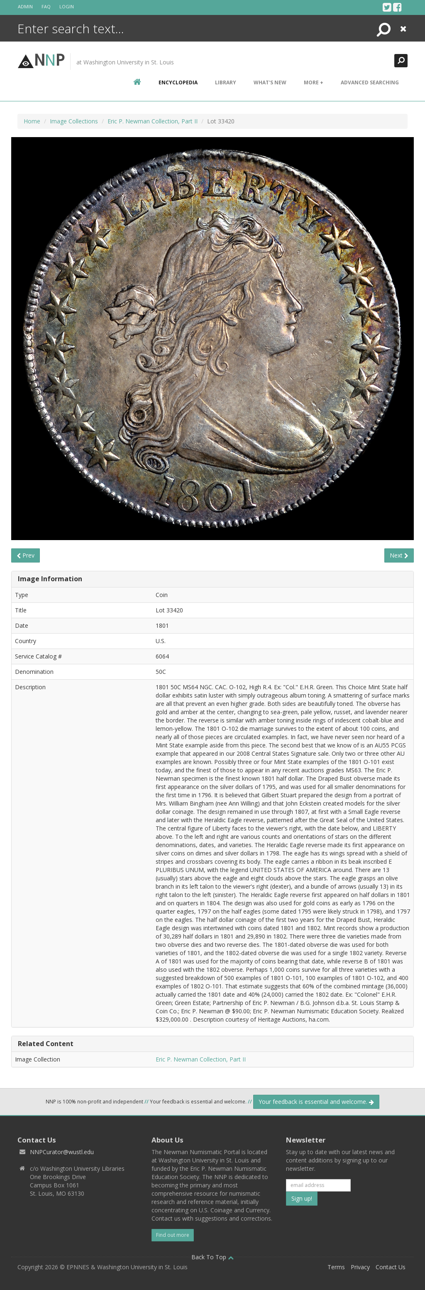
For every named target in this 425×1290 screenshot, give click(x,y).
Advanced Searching (370, 82)
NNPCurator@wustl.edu (62, 1152)
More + (313, 82)
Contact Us (390, 1267)
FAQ (46, 6)
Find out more (172, 1234)
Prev (25, 555)
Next (399, 555)
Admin (25, 6)
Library (225, 82)
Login (66, 6)
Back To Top (212, 1257)
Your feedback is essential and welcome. (316, 1102)
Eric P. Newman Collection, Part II (152, 121)
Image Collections (74, 121)
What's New (270, 82)
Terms (336, 1267)
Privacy (360, 1267)
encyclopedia (178, 82)
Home (32, 121)
